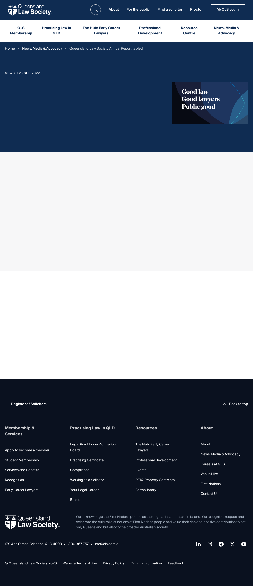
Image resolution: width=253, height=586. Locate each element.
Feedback (176, 563)
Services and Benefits (22, 470)
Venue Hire (209, 474)
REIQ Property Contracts (155, 480)
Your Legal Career (84, 490)
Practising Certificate (87, 460)
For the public (138, 10)
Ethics (75, 500)
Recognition (14, 480)
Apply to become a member (27, 450)
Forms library (145, 490)
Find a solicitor (170, 10)
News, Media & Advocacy (226, 30)
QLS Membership (21, 30)
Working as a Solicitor (87, 480)
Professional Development (150, 30)
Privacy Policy (114, 563)
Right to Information (146, 563)
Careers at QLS (213, 464)
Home (10, 48)
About (114, 10)
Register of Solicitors (29, 404)
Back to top (235, 404)
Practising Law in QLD (56, 30)
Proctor (196, 10)
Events (140, 470)
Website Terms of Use (80, 563)
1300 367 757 (78, 544)
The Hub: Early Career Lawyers (101, 30)
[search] (95, 9)
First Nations (211, 484)
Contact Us (209, 494)
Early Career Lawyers (21, 490)
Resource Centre (189, 30)
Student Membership (22, 460)
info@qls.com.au (107, 544)
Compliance (79, 470)
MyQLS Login (228, 10)
